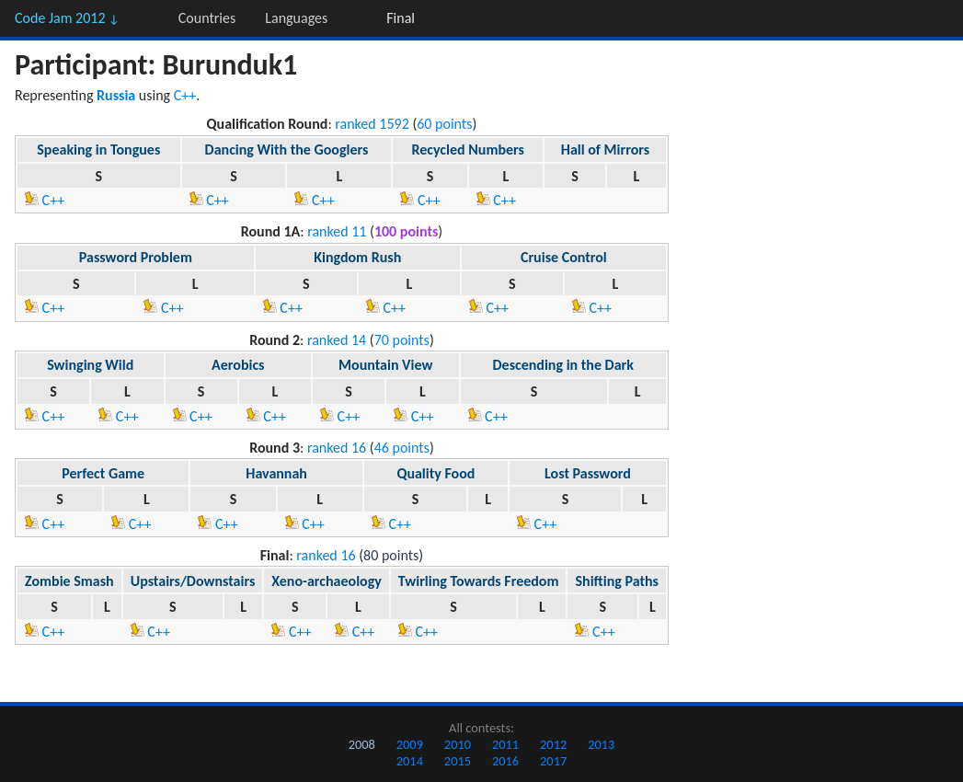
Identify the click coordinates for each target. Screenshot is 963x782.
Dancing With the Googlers (287, 149)
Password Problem (135, 257)
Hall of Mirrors (605, 149)
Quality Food (435, 473)
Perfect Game (103, 473)
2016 (505, 761)
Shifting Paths (616, 581)
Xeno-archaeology (326, 581)
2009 (409, 744)
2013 (601, 744)
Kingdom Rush (357, 257)
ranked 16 (336, 447)
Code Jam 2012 (67, 18)
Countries (206, 18)
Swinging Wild (90, 365)
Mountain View (385, 365)
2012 (553, 744)
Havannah (276, 473)
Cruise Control (564, 257)
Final (400, 18)
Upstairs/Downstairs (193, 581)
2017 (553, 761)
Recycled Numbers (467, 149)
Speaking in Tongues (98, 149)
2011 (505, 744)
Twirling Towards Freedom (478, 581)
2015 (457, 761)
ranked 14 (336, 340)
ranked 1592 (372, 123)
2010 (457, 744)
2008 (362, 744)
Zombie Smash (69, 581)
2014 (409, 761)
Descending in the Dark (562, 365)
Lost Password (588, 473)
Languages (296, 18)
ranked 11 (336, 231)
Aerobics (238, 365)
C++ (185, 95)
